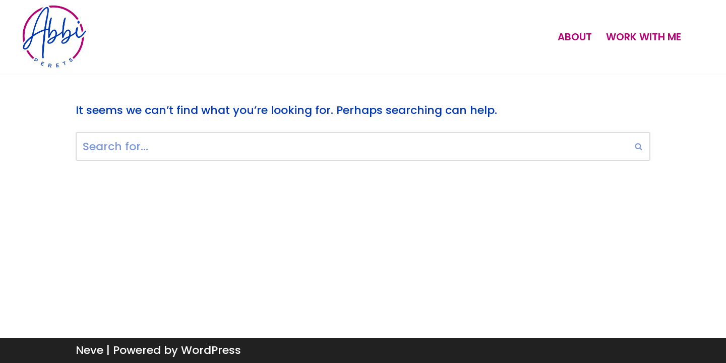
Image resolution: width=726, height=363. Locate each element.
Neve (89, 350)
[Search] (352, 146)
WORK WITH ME (643, 37)
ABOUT (575, 37)
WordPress (211, 350)
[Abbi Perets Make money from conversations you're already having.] (53, 37)
